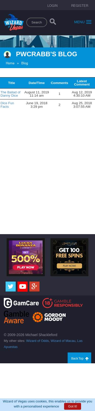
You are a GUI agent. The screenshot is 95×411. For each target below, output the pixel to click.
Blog (24, 63)
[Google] (34, 287)
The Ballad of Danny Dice (11, 93)
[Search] (53, 22)
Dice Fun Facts (7, 104)
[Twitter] (11, 287)
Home (10, 63)
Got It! (72, 406)
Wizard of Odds (37, 341)
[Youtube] (22, 287)
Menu (82, 22)
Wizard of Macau (63, 341)
